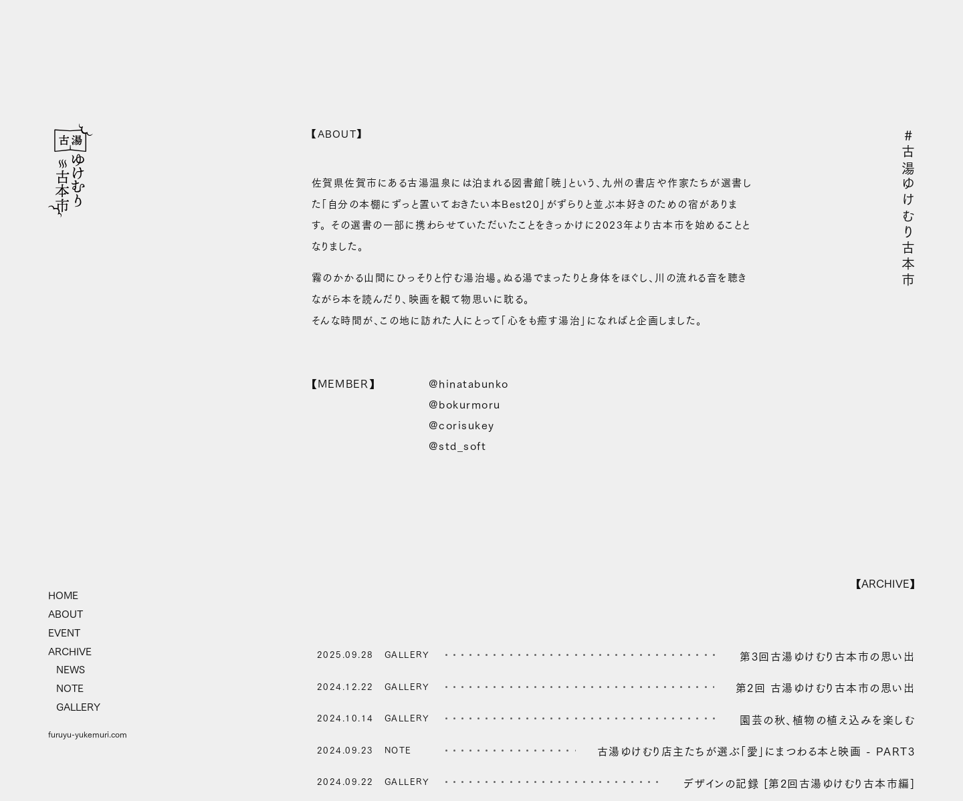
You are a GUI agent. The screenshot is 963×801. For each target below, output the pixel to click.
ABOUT (65, 614)
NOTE (70, 689)
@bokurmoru (465, 404)
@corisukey (462, 425)
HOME (63, 596)
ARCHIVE (70, 652)
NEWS (70, 670)
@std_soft (458, 446)
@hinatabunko (469, 384)
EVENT (64, 633)
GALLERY (78, 707)
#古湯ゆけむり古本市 (908, 208)
